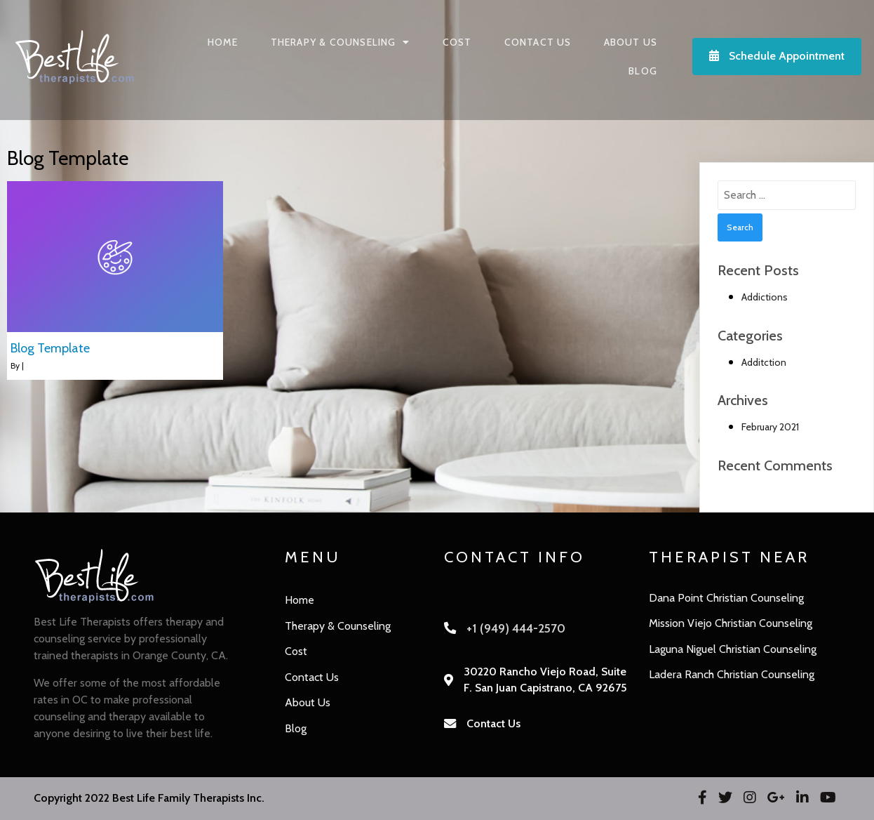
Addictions (764, 297)
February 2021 (770, 427)
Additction (763, 362)
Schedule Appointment (777, 55)
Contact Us (493, 723)
